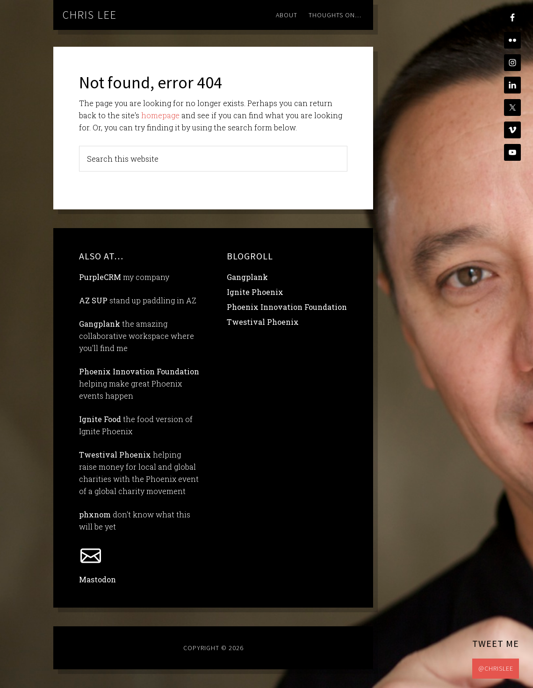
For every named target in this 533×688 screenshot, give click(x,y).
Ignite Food (100, 419)
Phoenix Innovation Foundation (139, 371)
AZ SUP (93, 300)
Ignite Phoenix (255, 292)
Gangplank (99, 324)
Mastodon (97, 579)
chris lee (90, 14)
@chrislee (495, 668)
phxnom (95, 514)
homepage (160, 115)
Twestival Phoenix (115, 454)
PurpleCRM (100, 277)
